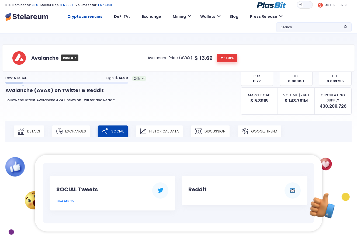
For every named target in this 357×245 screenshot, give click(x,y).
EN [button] (342, 5)
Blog (234, 16)
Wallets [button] (207, 16)
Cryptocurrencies (84, 16)
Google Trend (259, 131)
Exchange (151, 16)
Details (29, 131)
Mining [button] (179, 16)
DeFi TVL (122, 16)
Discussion (210, 131)
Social (113, 131)
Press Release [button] (263, 16)
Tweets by (65, 201)
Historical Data (159, 131)
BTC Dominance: (18, 5)
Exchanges (71, 131)
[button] (271, 4)
